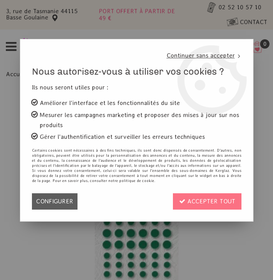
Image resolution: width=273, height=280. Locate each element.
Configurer (54, 201)
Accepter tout (207, 201)
